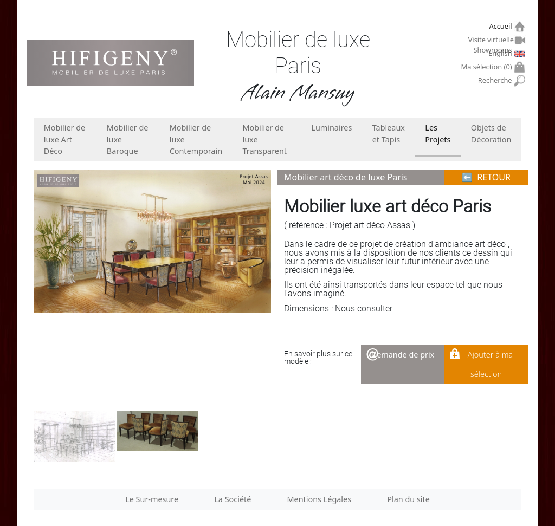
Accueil (501, 26)
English (501, 53)
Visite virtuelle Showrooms (491, 41)
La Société (232, 499)
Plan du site (408, 499)
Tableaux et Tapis (388, 133)
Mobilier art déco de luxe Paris (346, 177)
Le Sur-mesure (151, 499)
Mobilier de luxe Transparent (264, 139)
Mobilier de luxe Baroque (128, 139)
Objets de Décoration (491, 133)
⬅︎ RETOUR (486, 177)
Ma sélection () (488, 67)
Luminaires (331, 127)
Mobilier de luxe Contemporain (196, 139)
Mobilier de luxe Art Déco (65, 139)
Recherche (496, 80)
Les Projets (437, 133)
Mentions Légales (319, 499)
